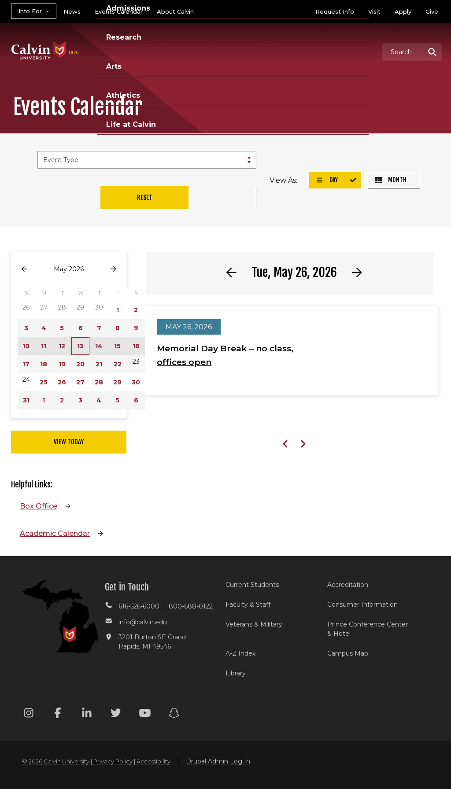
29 (117, 382)
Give (431, 11)
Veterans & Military (254, 624)
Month (391, 180)
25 (44, 382)
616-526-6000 (138, 606)
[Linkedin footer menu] (86, 714)
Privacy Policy (113, 761)
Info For (30, 11)
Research (123, 37)
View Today (69, 442)
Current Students (252, 585)
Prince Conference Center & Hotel (367, 629)
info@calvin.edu (142, 622)
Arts (114, 66)
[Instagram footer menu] (28, 714)
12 (62, 346)
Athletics (123, 95)
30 (136, 382)
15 (117, 346)
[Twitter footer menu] (115, 714)
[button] (412, 52)
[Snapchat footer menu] (174, 714)
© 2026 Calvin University (55, 761)
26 (62, 382)
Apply (403, 11)
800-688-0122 (191, 606)
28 (99, 382)
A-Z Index (240, 653)
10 (26, 346)
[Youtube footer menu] (145, 714)
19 (62, 364)
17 (26, 364)
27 (80, 382)
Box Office (38, 506)
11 (43, 346)
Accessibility (153, 761)
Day (327, 180)
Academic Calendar (55, 533)
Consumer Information (362, 604)
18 (43, 364)
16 (136, 346)
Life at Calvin (131, 124)
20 (80, 364)
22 (118, 364)
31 (26, 400)
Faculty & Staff (248, 604)
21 (99, 364)
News (72, 11)
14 (99, 346)
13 (80, 346)
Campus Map (347, 653)
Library (236, 673)
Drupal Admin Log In (218, 761)
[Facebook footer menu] (57, 714)
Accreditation (347, 585)
